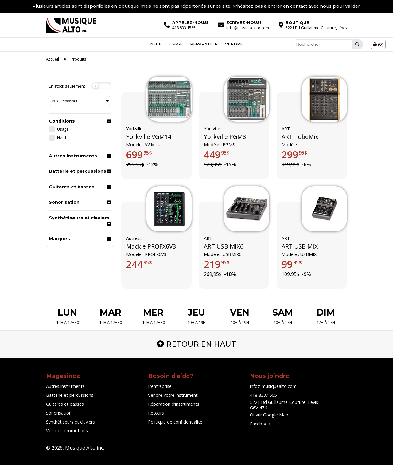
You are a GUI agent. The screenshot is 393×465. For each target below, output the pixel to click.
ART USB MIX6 (223, 246)
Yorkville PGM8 (225, 136)
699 (139, 155)
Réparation (204, 44)
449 (217, 155)
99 (292, 264)
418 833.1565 (263, 395)
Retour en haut (196, 344)
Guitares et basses (72, 187)
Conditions (62, 121)
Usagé (176, 44)
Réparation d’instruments (173, 404)
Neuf (155, 44)
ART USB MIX (300, 246)
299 (294, 155)
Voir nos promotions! (67, 430)
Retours (156, 413)
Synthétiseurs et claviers (79, 218)
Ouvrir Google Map (269, 415)
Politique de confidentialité (175, 422)
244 (139, 264)
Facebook (260, 424)
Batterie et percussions (77, 171)
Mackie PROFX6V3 (151, 246)
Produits (78, 59)
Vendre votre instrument (173, 395)
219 (217, 264)
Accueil (52, 59)
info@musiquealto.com (273, 386)
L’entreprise (160, 386)
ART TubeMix (300, 136)
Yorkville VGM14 (148, 136)
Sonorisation (64, 202)
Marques (59, 239)
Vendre (234, 44)
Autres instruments (73, 156)
